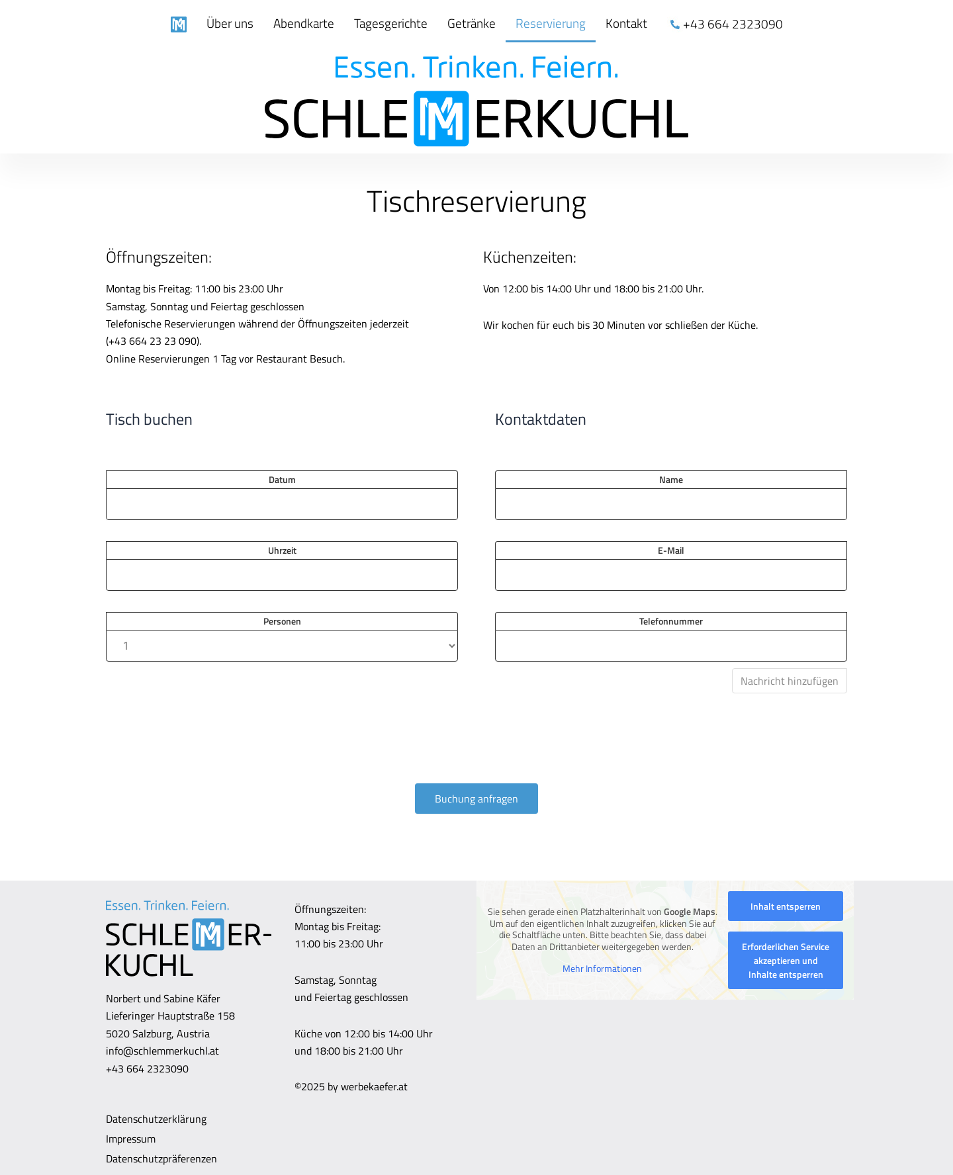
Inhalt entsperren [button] (785, 906)
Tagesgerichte (391, 22)
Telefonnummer (671, 621)
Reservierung (551, 22)
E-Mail (671, 550)
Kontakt (626, 22)
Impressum (131, 1139)
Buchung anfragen (476, 798)
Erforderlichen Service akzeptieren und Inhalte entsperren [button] (785, 960)
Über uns (229, 22)
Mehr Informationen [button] (602, 969)
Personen (282, 621)
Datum (282, 479)
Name (671, 479)
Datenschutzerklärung (156, 1119)
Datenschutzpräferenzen (161, 1158)
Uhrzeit (282, 550)
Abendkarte (303, 22)
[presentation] (206, 747)
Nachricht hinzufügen (790, 681)
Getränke (471, 22)
